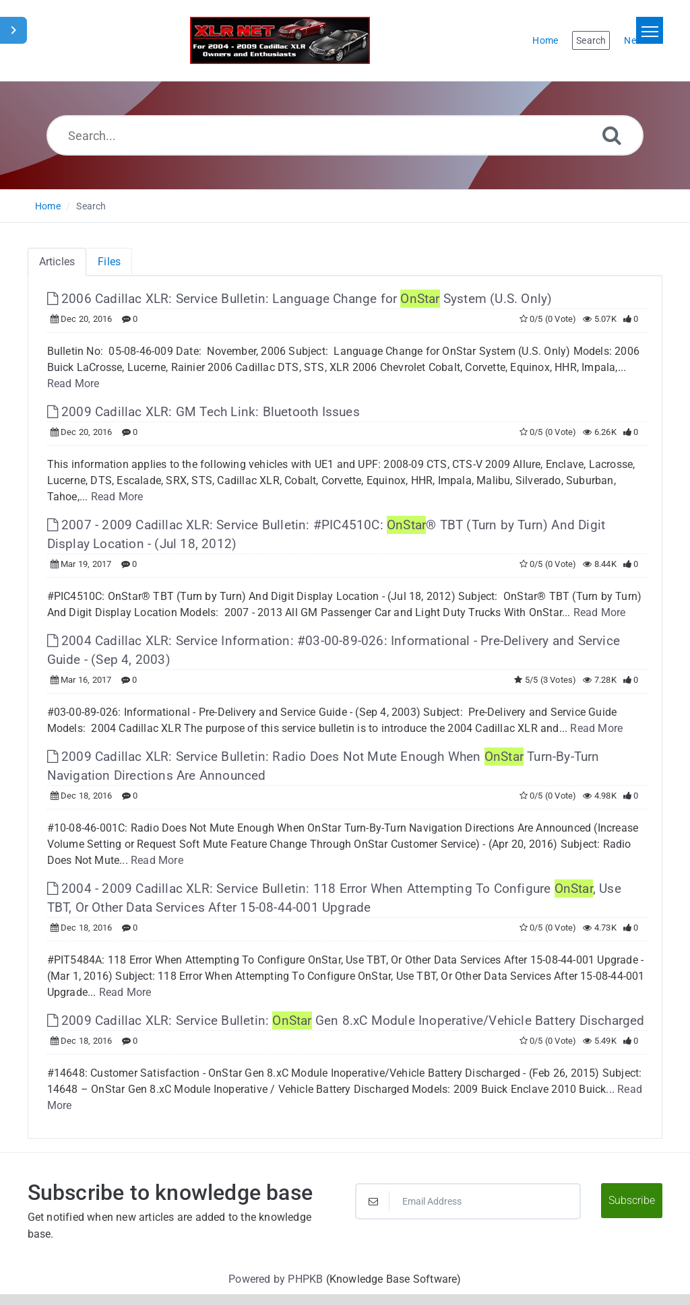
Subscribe (631, 1200)
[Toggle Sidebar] (13, 30)
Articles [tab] (57, 261)
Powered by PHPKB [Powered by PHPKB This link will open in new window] (275, 1279)
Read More (73, 383)
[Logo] (280, 40)
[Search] (611, 135)
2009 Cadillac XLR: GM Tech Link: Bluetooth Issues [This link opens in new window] (203, 412)
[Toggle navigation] (649, 30)
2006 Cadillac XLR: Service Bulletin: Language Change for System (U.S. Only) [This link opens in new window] (300, 298)
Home (48, 206)
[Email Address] (468, 1201)
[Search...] (345, 135)
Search (91, 206)
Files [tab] (109, 261)
